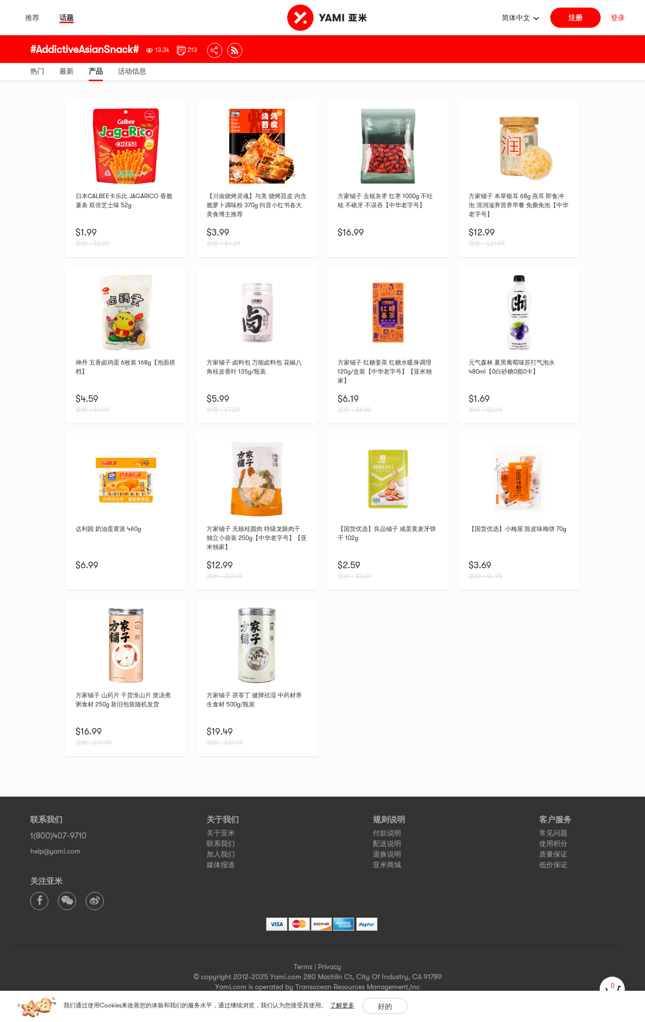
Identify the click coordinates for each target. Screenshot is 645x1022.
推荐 (32, 18)
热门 (37, 71)
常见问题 (553, 833)
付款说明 (387, 833)
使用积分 (553, 843)
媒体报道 (221, 865)
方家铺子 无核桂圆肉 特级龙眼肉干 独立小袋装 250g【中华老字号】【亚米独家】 (257, 538)
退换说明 (387, 854)
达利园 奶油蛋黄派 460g (108, 528)
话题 (66, 18)
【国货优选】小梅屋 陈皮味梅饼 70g (517, 528)
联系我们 (221, 843)
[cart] (612, 989)
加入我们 (221, 854)
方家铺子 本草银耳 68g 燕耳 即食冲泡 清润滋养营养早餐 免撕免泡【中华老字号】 (518, 205)
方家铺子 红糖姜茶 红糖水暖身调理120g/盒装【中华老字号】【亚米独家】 (385, 371)
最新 (66, 71)
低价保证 (553, 865)
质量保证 (553, 854)
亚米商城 (387, 865)
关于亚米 (221, 833)
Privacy (329, 967)
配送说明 (387, 843)
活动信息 (132, 71)
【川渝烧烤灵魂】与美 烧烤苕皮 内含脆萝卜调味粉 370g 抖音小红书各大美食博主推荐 (256, 205)
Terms (303, 967)
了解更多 (342, 1005)
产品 (96, 71)
